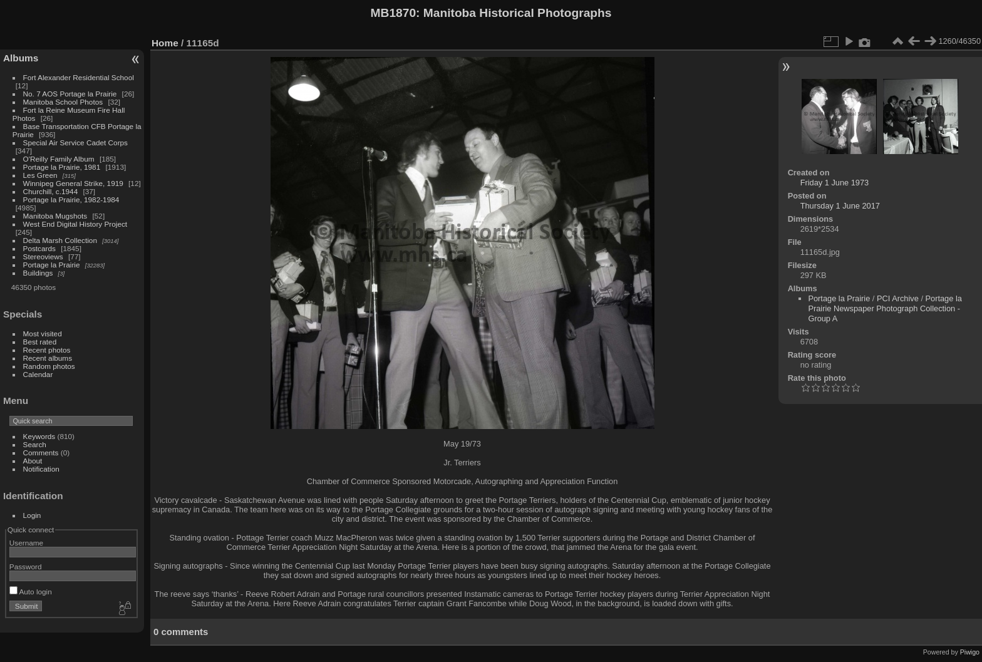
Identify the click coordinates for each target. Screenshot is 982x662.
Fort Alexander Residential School (78, 77)
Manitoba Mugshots (55, 216)
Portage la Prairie (51, 265)
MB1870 (393, 12)
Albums (20, 58)
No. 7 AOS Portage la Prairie (70, 94)
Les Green (40, 175)
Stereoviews (43, 256)
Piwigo (969, 652)
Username (26, 543)
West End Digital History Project (75, 224)
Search (34, 444)
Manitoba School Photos (63, 102)
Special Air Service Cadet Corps (75, 142)
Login (32, 515)
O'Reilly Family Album (59, 159)
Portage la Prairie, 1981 (62, 167)
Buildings (38, 273)
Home (165, 43)
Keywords (39, 436)
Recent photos (47, 350)
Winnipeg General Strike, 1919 (73, 183)
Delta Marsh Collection (60, 240)
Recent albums (47, 358)
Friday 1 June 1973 (834, 182)
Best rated (40, 342)
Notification (41, 469)
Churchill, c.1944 (50, 191)
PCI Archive (898, 298)
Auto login (30, 591)
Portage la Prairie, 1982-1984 (71, 199)
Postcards (39, 248)
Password (25, 566)
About (33, 461)
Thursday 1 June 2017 (840, 205)
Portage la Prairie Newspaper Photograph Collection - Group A (884, 308)
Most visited (42, 333)
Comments (41, 452)
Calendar (38, 374)
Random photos (49, 366)
